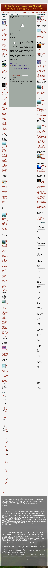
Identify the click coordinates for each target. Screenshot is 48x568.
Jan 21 (6, 442)
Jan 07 (6, 476)
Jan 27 (6, 435)
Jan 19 (6, 445)
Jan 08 (6, 475)
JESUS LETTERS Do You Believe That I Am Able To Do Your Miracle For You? (41, 157)
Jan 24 (6, 439)
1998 (4, 489)
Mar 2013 (5, 425)
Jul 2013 (5, 417)
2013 (4, 406)
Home (3, 12)
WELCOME (7, 12)
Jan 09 (6, 458)
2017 (4, 400)
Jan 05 (6, 479)
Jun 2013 (5, 418)
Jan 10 (6, 457)
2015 (4, 403)
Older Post (32, 109)
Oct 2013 (5, 411)
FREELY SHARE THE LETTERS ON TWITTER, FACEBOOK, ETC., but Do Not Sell (25, 12)
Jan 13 (6, 453)
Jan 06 (6, 478)
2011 (4, 488)
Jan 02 (6, 483)
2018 (4, 399)
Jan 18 (6, 446)
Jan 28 (6, 434)
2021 (4, 396)
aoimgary (14, 75)
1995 (4, 493)
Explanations (43, 12)
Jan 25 (6, 438)
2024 (4, 395)
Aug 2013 (5, 415)
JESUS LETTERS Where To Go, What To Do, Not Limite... (6, 471)
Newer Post (12, 109)
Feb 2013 (5, 427)
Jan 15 (6, 450)
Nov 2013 (5, 409)
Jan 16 (6, 449)
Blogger (26, 564)
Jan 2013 (5, 429)
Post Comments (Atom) (18, 111)
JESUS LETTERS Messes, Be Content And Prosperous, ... (6, 463)
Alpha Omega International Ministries (24, 6)
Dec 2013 (5, 407)
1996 (4, 492)
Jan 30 (6, 431)
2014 (4, 404)
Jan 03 (6, 482)
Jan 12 (6, 454)
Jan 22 (6, 441)
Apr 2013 (5, 423)
